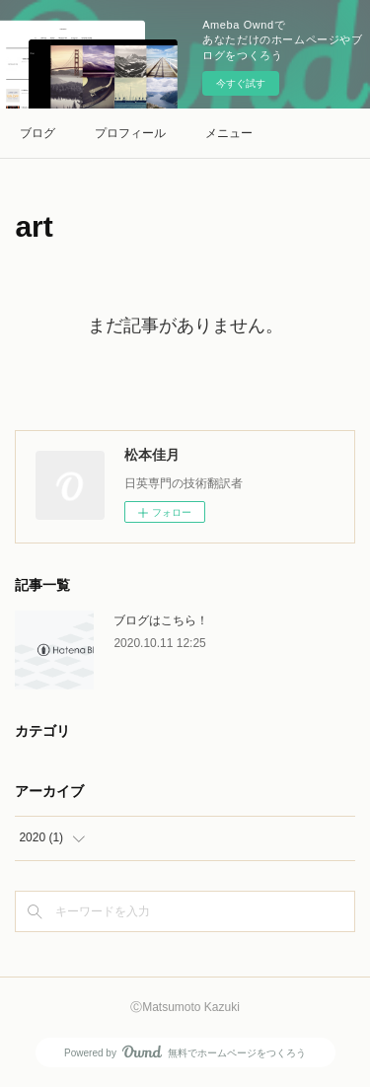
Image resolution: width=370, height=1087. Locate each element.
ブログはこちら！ (160, 620)
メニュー (229, 133)
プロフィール (130, 133)
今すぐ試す (240, 83)
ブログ (37, 133)
